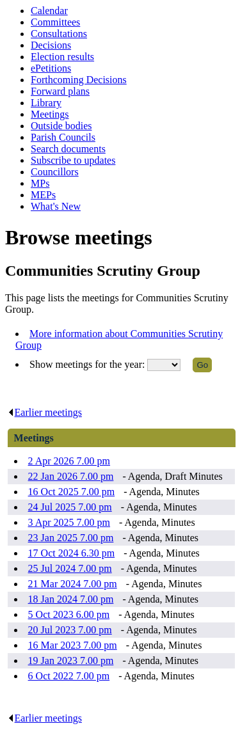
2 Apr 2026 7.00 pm (69, 460)
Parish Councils (63, 137)
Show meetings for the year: (88, 364)
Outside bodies (61, 125)
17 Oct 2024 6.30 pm (71, 553)
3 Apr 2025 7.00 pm (69, 522)
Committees (55, 22)
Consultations (59, 33)
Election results (62, 56)
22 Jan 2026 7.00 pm (71, 476)
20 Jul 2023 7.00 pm (70, 629)
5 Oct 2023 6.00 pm (69, 614)
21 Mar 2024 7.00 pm (72, 583)
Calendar (49, 10)
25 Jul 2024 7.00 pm (70, 568)
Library (46, 102)
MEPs (43, 194)
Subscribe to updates (73, 160)
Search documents (68, 148)
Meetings (50, 114)
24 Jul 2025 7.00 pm (70, 507)
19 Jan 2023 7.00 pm (71, 660)
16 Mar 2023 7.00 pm (72, 645)
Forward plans (60, 91)
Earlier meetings (45, 412)
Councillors (55, 171)
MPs (40, 183)
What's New (56, 206)
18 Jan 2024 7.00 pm (71, 599)
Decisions (51, 45)
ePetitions (51, 68)
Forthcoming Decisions (79, 79)
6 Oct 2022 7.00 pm (69, 675)
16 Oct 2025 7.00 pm (71, 491)
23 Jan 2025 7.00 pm (71, 537)
